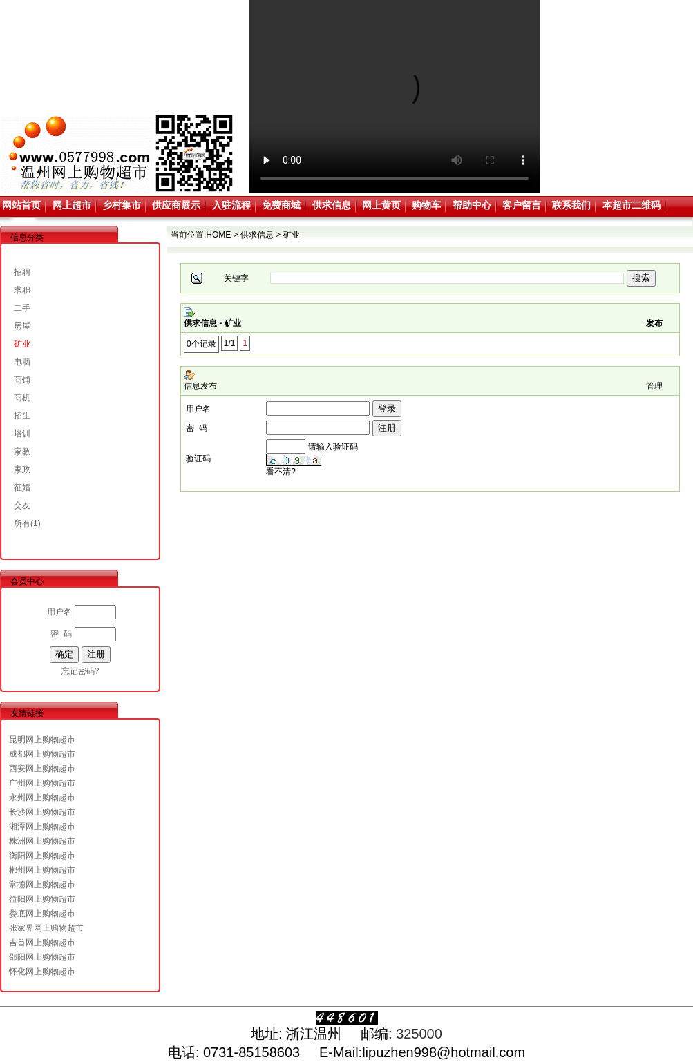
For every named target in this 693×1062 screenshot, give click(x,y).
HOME (218, 235)
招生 (22, 416)
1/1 (230, 343)
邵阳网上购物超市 (42, 957)
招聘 (22, 272)
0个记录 (201, 344)
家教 (22, 451)
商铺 (22, 380)
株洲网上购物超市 (42, 841)
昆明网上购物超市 (42, 739)
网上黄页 (381, 205)
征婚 (22, 487)
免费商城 (281, 205)
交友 (22, 505)
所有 (22, 523)
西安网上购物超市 (42, 768)
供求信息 (331, 205)
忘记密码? (80, 671)
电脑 (22, 362)
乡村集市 (121, 205)
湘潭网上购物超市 (42, 826)
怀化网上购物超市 (42, 971)
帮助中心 (472, 205)
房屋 (22, 326)
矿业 (22, 344)
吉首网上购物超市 (42, 942)
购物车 (426, 205)
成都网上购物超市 (42, 754)
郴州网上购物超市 (42, 870)
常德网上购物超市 (42, 884)
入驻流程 (231, 205)
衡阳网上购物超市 (42, 855)
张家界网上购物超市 (46, 928)
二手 (22, 308)
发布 (654, 323)
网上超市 (72, 205)
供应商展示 (176, 205)
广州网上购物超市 (42, 783)
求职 (22, 290)
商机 (22, 398)
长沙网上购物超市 (42, 812)
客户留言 (521, 205)
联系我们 (571, 205)
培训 (22, 433)
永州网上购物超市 (42, 797)
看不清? (281, 471)
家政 (22, 469)
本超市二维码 (631, 205)
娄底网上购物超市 (42, 913)
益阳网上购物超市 (42, 899)
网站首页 (21, 205)
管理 (654, 386)
